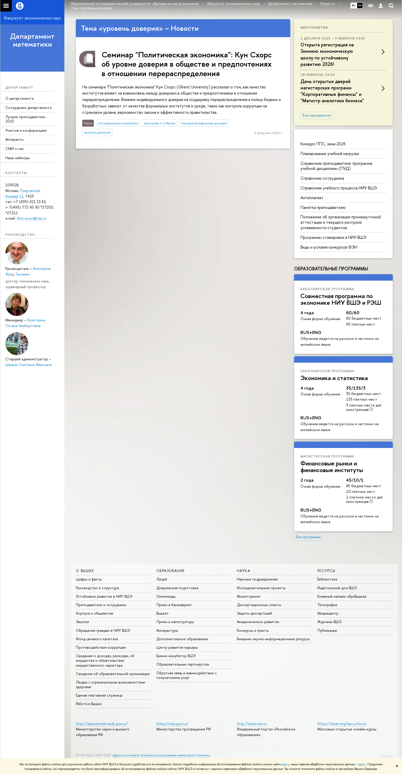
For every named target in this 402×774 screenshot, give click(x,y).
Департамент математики (32, 40)
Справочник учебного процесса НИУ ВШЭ (338, 188)
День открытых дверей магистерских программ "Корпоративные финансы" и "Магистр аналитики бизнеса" (332, 91)
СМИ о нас (14, 148)
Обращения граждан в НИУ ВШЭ (103, 630)
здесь (285, 764)
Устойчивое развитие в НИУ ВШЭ (104, 596)
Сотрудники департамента (28, 107)
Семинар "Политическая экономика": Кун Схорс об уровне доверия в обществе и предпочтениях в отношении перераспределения (187, 63)
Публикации (327, 630)
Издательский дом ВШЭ (337, 587)
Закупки (82, 621)
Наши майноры (17, 157)
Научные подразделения (257, 579)
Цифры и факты (89, 579)
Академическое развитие (258, 621)
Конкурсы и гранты (253, 630)
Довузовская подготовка (177, 587)
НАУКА (243, 570)
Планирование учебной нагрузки (329, 153)
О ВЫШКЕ (85, 570)
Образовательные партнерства (182, 664)
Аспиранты (14, 139)
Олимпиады (166, 596)
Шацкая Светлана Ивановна (28, 364)
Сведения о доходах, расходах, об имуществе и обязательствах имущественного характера (105, 660)
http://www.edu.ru (252, 723)
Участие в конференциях (26, 130)
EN (359, 5)
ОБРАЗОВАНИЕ (170, 570)
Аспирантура (167, 630)
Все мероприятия (317, 115)
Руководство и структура (97, 587)
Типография (327, 604)
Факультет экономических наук (32, 18)
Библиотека (327, 579)
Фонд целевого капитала (97, 638)
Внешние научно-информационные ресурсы (273, 638)
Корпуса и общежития (94, 613)
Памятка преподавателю (323, 207)
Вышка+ (162, 613)
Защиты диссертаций (254, 613)
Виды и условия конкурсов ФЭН (328, 247)
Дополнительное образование (182, 638)
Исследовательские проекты (261, 587)
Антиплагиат (312, 197)
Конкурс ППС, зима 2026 (323, 144)
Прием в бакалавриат (174, 604)
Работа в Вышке (89, 703)
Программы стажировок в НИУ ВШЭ (333, 237)
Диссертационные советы (259, 604)
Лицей (161, 579)
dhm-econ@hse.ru (31, 218)
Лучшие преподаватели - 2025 (26, 119)
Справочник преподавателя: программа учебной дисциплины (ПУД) (336, 165)
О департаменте (19, 98)
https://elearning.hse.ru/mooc (342, 723)
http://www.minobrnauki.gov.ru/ (102, 723)
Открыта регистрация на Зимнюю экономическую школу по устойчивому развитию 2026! (327, 54)
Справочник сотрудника (322, 178)
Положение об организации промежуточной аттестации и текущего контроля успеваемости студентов (340, 222)
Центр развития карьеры (177, 647)
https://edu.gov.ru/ (172, 723)
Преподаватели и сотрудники (101, 604)
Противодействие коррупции (101, 647)
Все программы (308, 537)
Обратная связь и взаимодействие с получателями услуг (186, 675)
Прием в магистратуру (175, 621)
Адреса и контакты (126, 755)
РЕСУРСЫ (326, 570)
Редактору (386, 756)
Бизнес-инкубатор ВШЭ (176, 655)
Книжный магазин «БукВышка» (342, 596)
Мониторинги (248, 596)
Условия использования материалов (167, 755)
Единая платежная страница (99, 695)
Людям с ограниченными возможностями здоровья (110, 684)
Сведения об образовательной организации (113, 673)
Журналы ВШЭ (329, 621)
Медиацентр (327, 613)
